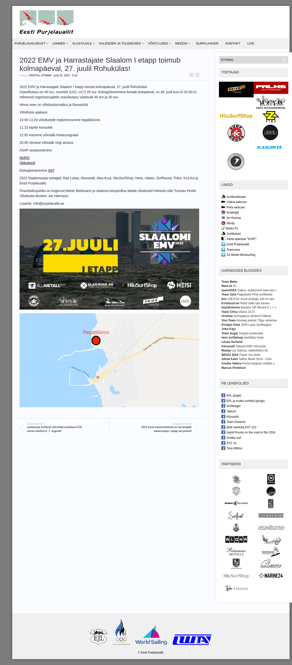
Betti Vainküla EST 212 (238, 427)
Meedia (181, 43)
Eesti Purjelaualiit (235, 244)
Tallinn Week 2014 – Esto (255, 359)
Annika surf (231, 438)
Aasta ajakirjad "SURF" (239, 239)
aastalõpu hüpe (254, 337)
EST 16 (228, 443)
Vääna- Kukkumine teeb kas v (257, 290)
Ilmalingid (230, 212)
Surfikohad (230, 234)
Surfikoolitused (233, 197)
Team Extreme (233, 422)
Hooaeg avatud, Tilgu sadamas (257, 320)
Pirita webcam (233, 207)
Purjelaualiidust (29, 43)
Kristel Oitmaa (40, 75)
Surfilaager (207, 43)
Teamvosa (230, 249)
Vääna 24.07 (246, 312)
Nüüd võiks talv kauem (255, 303)
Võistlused (158, 43)
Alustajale (82, 43)
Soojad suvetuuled (251, 333)
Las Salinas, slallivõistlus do (250, 350)
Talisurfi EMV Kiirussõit (251, 346)
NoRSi (24, 158)
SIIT (51, 170)
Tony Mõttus (231, 448)
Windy (228, 223)
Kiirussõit (229, 416)
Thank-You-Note (249, 355)
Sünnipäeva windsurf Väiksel (252, 316)
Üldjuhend (27, 163)
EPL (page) (231, 395)
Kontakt (233, 43)
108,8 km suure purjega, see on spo (250, 299)
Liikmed (58, 43)
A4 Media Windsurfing (238, 255)
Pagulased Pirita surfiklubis (254, 294)
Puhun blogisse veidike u (258, 363)
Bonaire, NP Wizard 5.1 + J (258, 307)
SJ (235, 286)
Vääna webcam (234, 202)
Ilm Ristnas (231, 218)
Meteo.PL (229, 228)
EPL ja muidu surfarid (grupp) (243, 401)
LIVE (250, 43)
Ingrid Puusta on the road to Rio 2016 (248, 432)
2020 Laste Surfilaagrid (256, 325)
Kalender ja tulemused (120, 43)
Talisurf (228, 411)
